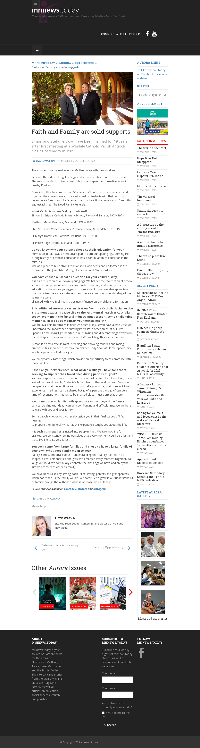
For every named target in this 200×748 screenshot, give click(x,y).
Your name (109, 673)
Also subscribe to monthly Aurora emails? (117, 705)
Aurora (55, 498)
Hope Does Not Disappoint (147, 160)
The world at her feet (151, 148)
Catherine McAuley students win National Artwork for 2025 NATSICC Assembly (152, 368)
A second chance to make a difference (150, 244)
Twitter (82, 489)
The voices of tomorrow (146, 198)
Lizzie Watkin (65, 518)
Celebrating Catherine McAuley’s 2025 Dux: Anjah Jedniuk (152, 296)
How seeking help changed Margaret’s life (150, 331)
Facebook (70, 489)
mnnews (55, 9)
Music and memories (152, 186)
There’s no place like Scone (151, 258)
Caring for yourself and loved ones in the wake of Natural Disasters (152, 418)
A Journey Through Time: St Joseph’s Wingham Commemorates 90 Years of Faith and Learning (150, 393)
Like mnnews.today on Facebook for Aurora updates (152, 74)
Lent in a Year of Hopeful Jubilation (150, 174)
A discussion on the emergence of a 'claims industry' (150, 228)
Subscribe (110, 725)
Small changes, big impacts (150, 212)
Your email (108, 688)
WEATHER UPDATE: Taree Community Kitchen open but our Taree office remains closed (151, 441)
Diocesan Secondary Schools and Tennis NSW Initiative (151, 476)
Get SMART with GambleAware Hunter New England (152, 313)
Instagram (100, 489)
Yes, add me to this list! (116, 715)
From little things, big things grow (152, 272)
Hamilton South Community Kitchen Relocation (151, 349)
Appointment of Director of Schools (150, 461)
